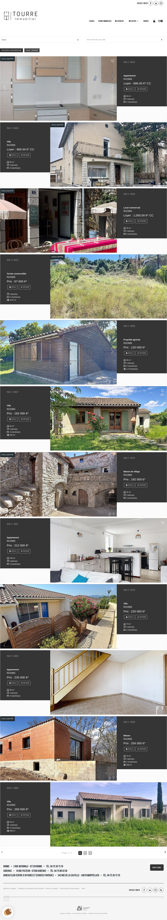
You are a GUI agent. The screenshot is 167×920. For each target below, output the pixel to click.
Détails (129, 89)
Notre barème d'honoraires (70, 888)
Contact (146, 21)
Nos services (119, 21)
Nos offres (133, 21)
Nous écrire (157, 867)
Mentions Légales (9, 888)
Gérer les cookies (51, 888)
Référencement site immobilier (98, 913)
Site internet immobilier (80, 913)
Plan (83, 888)
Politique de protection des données (31, 888)
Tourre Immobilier (104, 21)
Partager (141, 89)
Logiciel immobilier (65, 913)
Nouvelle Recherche (11, 50)
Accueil (92, 21)
